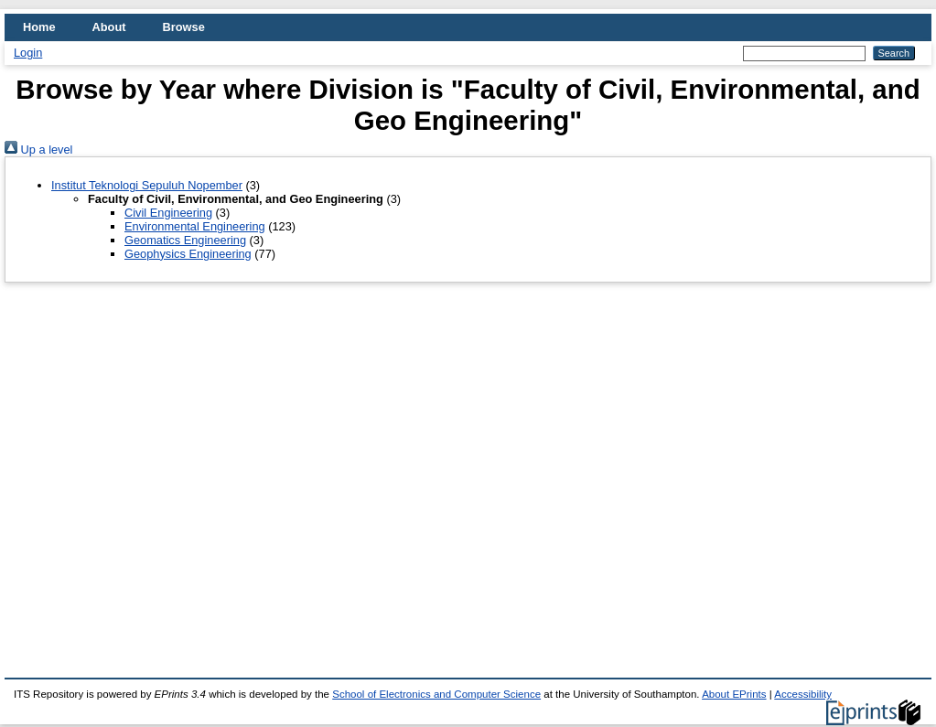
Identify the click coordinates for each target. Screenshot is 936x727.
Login (28, 52)
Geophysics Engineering (188, 254)
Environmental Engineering (194, 226)
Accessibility (803, 694)
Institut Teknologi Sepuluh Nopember (146, 185)
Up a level (38, 149)
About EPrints (734, 694)
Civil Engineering (168, 212)
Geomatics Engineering (185, 240)
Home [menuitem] (39, 27)
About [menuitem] (109, 27)
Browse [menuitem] (184, 27)
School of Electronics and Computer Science (436, 694)
